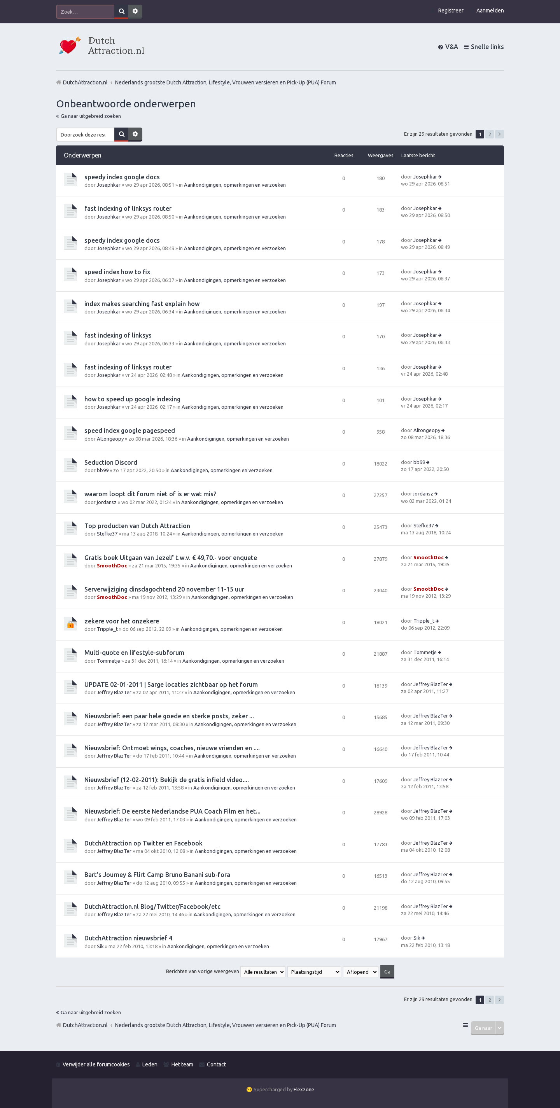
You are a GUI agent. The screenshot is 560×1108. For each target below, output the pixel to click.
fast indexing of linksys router (128, 208)
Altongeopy (110, 438)
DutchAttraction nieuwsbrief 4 (128, 938)
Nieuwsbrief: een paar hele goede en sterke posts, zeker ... (169, 715)
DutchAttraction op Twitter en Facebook (143, 843)
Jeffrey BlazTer (114, 692)
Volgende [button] (499, 134)
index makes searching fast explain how (142, 303)
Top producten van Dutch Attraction (137, 525)
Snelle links (487, 46)
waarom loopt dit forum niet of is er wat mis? (150, 493)
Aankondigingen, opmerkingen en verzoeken (235, 184)
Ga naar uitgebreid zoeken (91, 116)
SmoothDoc (112, 565)
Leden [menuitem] (150, 1064)
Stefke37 (107, 533)
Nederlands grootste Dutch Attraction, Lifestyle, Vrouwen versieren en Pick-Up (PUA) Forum (225, 1025)
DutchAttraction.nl (85, 1025)
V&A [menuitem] (451, 46)
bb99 (102, 470)
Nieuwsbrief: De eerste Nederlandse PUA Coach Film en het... (172, 811)
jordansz (107, 502)
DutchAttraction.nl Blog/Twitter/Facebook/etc (152, 906)
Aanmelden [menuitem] (490, 10)
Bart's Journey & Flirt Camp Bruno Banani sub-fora (157, 874)
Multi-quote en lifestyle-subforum (134, 652)
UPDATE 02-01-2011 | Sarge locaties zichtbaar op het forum (171, 684)
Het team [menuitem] (182, 1064)
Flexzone (304, 1089)
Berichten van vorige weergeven (225, 971)
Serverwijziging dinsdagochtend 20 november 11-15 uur (164, 589)
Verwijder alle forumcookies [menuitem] (96, 1064)
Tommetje (108, 660)
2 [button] (489, 134)
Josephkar (109, 184)
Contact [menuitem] (216, 1064)
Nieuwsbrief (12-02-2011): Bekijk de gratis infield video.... (166, 779)
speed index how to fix (117, 271)
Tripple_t (107, 629)
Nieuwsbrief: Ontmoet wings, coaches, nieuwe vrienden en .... (172, 747)
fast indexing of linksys (118, 335)
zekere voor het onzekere (121, 621)
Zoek (121, 12)
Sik (100, 946)
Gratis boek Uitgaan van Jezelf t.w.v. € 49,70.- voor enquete (170, 557)
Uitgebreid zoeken (135, 12)
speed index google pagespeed (129, 430)
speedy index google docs (122, 176)
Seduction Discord (110, 462)
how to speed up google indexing (132, 399)
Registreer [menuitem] (451, 10)
